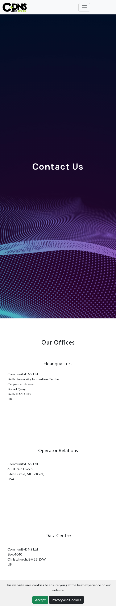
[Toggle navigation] (84, 7)
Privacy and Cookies (66, 600)
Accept (40, 600)
